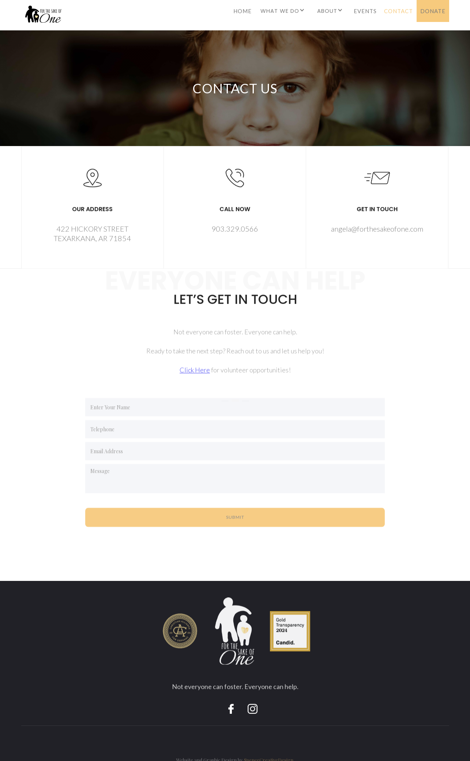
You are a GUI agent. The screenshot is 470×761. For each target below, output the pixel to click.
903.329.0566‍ (234, 230)
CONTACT (398, 11)
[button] (283, 13)
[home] (41, 17)
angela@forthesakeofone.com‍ (377, 230)
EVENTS (365, 11)
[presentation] (140, 545)
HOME (242, 11)
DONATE (432, 11)
